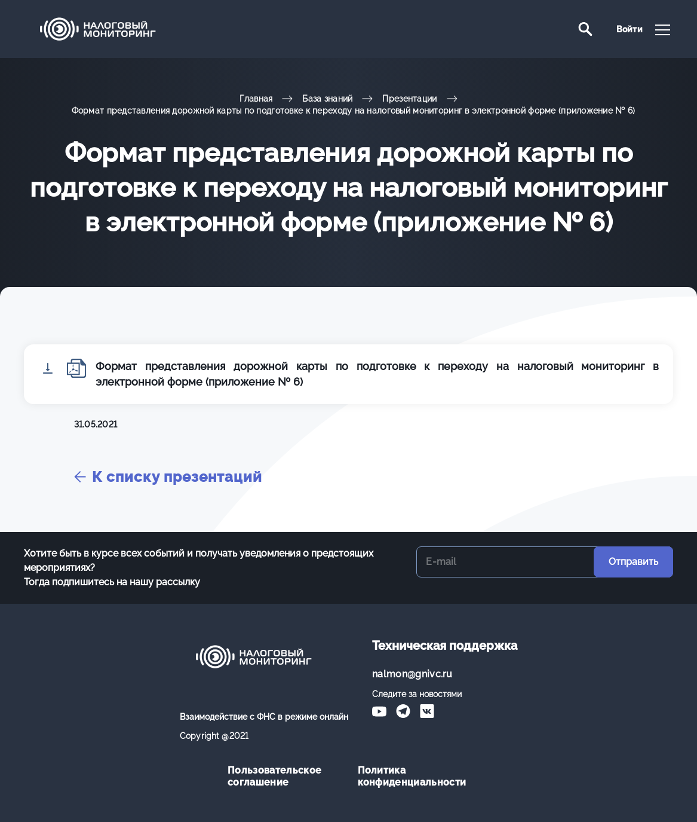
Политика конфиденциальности (412, 776)
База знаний (327, 98)
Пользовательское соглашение (274, 776)
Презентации (409, 98)
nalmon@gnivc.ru (412, 674)
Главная (256, 98)
